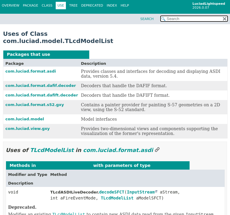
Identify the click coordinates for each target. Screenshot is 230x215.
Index (112, 5)
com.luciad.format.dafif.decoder (40, 85)
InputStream (141, 192)
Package (30, 5)
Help (125, 5)
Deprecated (92, 5)
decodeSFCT (111, 192)
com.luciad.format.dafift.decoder (41, 95)
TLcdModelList (68, 54)
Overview (10, 5)
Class (47, 5)
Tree (73, 5)
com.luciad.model (24, 119)
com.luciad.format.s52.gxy (34, 104)
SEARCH (147, 19)
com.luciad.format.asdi (30, 71)
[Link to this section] (157, 150)
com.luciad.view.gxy (27, 128)
